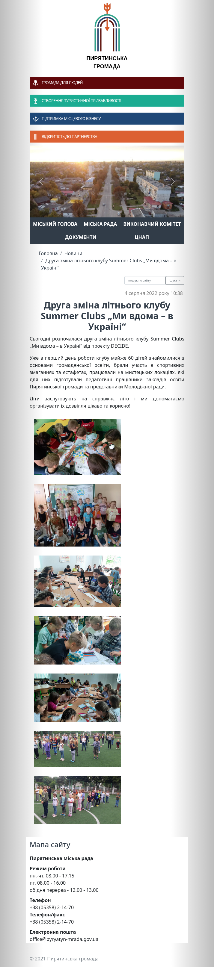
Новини (73, 253)
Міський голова (55, 224)
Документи (81, 237)
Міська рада (100, 224)
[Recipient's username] (145, 280)
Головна (48, 253)
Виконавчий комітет (152, 224)
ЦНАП (142, 237)
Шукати (174, 280)
